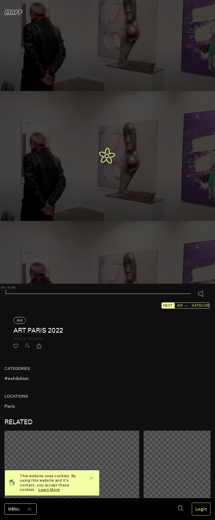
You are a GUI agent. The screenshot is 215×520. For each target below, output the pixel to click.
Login (201, 509)
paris (9, 406)
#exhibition (16, 378)
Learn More (49, 489)
